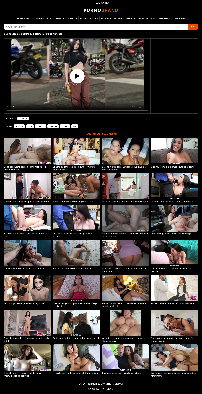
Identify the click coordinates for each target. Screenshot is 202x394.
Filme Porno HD (89, 18)
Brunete (72, 18)
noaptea (53, 126)
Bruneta (19, 126)
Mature (118, 18)
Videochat (179, 18)
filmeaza (40, 126)
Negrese (130, 18)
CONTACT (118, 383)
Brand (100, 10)
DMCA (82, 383)
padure (65, 126)
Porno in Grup (146, 18)
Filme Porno (24, 18)
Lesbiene (106, 18)
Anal (49, 18)
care (30, 126)
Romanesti (164, 18)
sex (74, 126)
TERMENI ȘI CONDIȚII (99, 383)
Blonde (60, 18)
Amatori (39, 18)
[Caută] (193, 27)
